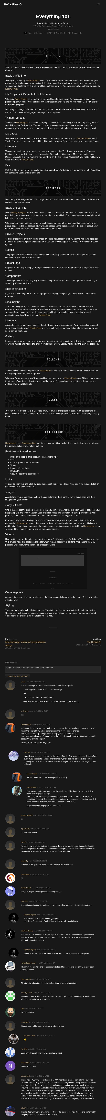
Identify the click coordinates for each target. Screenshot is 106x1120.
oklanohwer (25, 874)
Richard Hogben (33, 33)
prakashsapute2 (27, 815)
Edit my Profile (11, 89)
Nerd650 (24, 1049)
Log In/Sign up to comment (18, 676)
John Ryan (25, 1022)
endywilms (25, 711)
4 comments (96, 645)
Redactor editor (28, 443)
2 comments (25, 648)
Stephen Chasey (27, 931)
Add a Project (21, 99)
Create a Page (83, 138)
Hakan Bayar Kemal (28, 963)
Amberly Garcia (26, 993)
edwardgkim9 (26, 979)
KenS (23, 682)
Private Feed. (28, 160)
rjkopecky (24, 861)
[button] (99, 4)
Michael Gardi (26, 888)
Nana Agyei (25, 1062)
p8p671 (24, 1108)
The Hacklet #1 (94, 642)
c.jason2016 (25, 829)
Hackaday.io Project (60, 23)
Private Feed (44, 315)
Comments (75, 33)
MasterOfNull (32, 787)
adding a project (18, 212)
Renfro (23, 842)
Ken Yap (27, 752)
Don (22, 1009)
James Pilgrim (26, 724)
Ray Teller (24, 901)
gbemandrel (25, 1076)
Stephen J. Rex (29, 1036)
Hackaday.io (33, 80)
